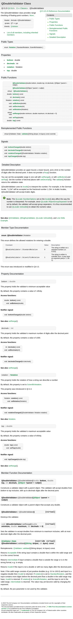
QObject (21, 483)
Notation (12, 47)
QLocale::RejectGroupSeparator (54, 202)
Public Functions (56, 25)
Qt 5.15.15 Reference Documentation (55, 11)
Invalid (10, 567)
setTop (15, 117)
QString (28, 543)
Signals (52, 34)
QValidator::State (8, 541)
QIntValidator (14, 218)
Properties (53, 22)
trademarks (26, 610)
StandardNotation (57, 574)
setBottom (16, 103)
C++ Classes (21, 8)
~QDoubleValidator (20, 91)
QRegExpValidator (27, 218)
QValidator (14, 26)
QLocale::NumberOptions (26, 199)
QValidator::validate (21, 548)
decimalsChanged (15, 150)
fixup (46, 173)
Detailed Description (57, 37)
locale (25, 187)
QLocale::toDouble (19, 207)
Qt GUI (11, 8)
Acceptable (11, 553)
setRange (16, 113)
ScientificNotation (34, 384)
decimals (11, 63)
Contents (50, 15)
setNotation (17, 109)
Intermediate (13, 560)
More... (32, 15)
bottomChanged (14, 147)
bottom (10, 60)
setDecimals (17, 106)
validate (25, 134)
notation (10, 67)
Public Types (54, 19)
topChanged (12, 156)
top (8, 71)
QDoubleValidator (19, 83)
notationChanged (14, 153)
